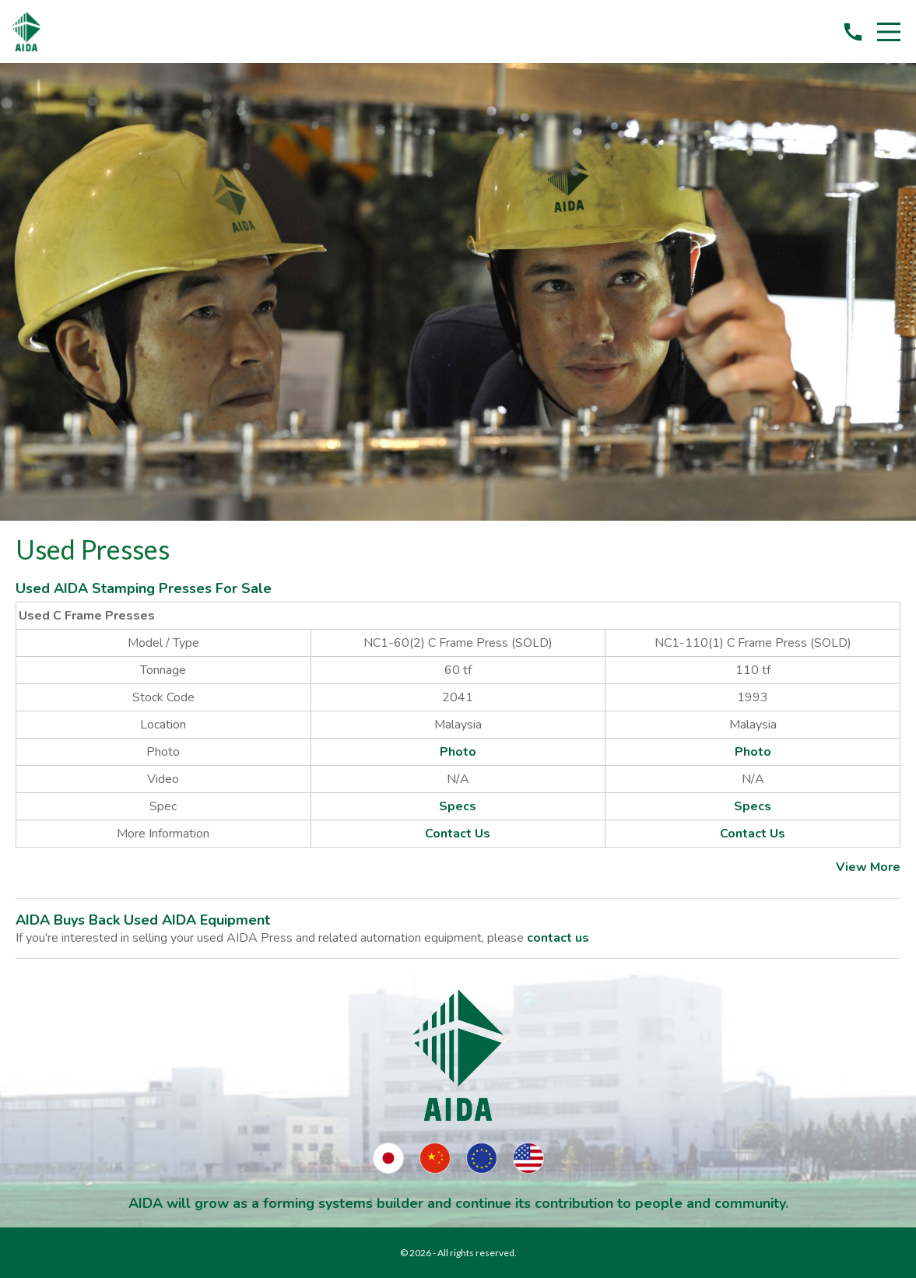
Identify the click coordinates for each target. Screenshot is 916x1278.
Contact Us (457, 833)
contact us (558, 937)
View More (868, 867)
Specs (457, 806)
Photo (458, 751)
